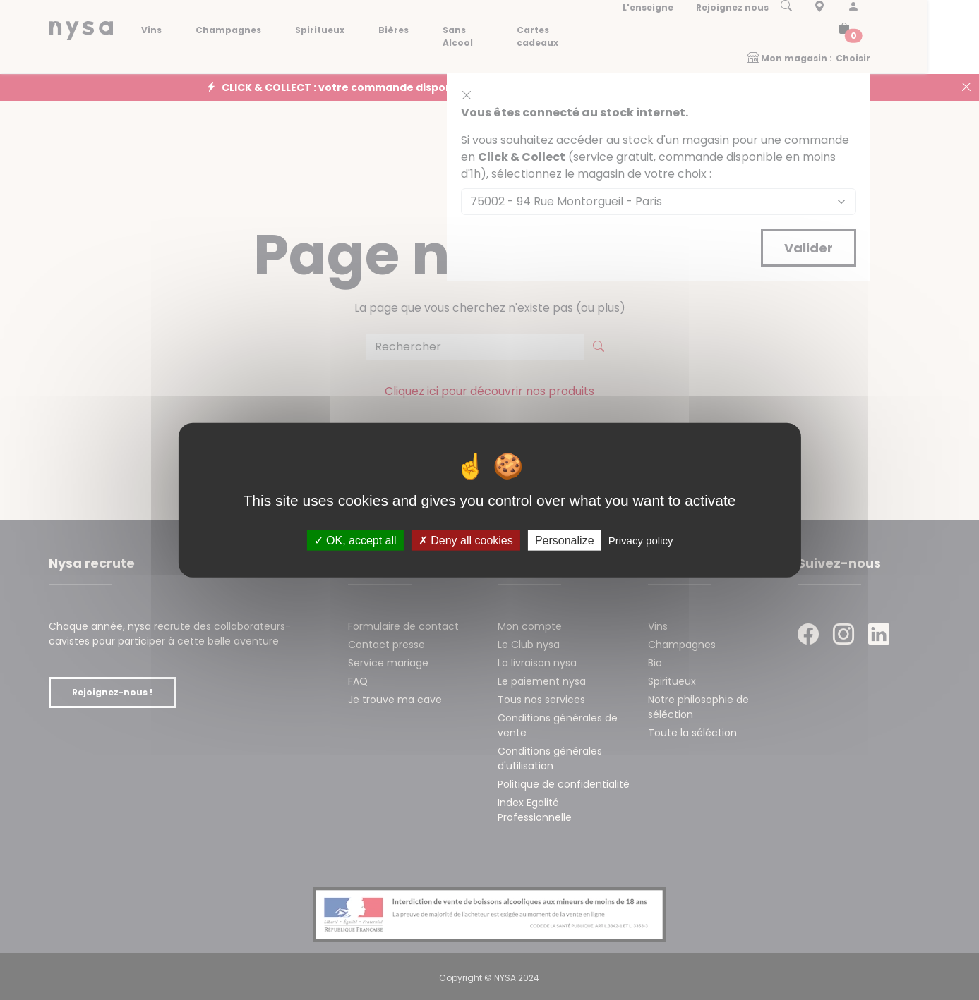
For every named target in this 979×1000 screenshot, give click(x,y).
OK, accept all (355, 540)
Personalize (564, 540)
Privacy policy (640, 540)
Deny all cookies (466, 540)
